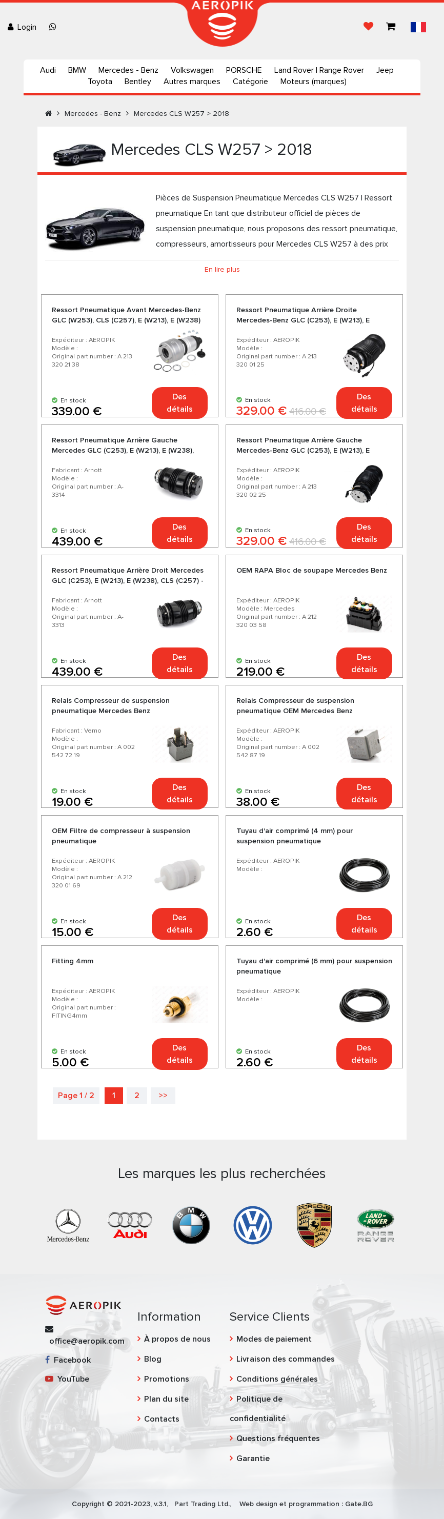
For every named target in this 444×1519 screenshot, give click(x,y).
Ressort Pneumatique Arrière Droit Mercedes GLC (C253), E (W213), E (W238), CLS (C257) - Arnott (128, 580)
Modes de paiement (274, 1339)
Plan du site (166, 1399)
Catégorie (250, 81)
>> (163, 1095)
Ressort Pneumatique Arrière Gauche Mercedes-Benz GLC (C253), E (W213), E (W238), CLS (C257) (303, 450)
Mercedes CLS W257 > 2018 (181, 113)
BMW (77, 70)
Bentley (138, 81)
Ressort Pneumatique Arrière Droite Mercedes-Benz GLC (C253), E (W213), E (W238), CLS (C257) (303, 320)
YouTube (67, 1379)
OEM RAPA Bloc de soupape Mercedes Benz (311, 570)
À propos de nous (177, 1339)
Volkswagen (192, 70)
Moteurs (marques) (313, 81)
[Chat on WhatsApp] (54, 27)
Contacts (161, 1419)
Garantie (253, 1458)
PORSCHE (244, 70)
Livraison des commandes (285, 1359)
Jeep (385, 70)
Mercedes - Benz (128, 70)
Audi (48, 70)
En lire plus (222, 269)
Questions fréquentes (278, 1438)
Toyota (100, 81)
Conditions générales (277, 1379)
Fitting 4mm (72, 961)
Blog (153, 1359)
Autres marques (192, 81)
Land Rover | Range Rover (319, 70)
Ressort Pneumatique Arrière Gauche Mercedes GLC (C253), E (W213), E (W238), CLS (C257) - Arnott (123, 450)
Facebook (68, 1360)
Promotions (166, 1379)
